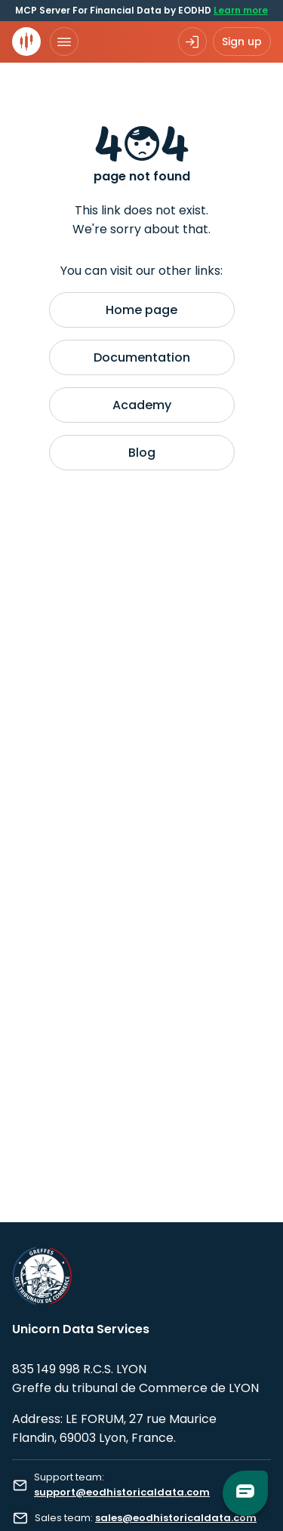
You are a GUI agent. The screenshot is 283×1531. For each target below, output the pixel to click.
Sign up (242, 41)
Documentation (142, 357)
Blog (141, 452)
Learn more (241, 10)
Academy (141, 405)
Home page (141, 310)
